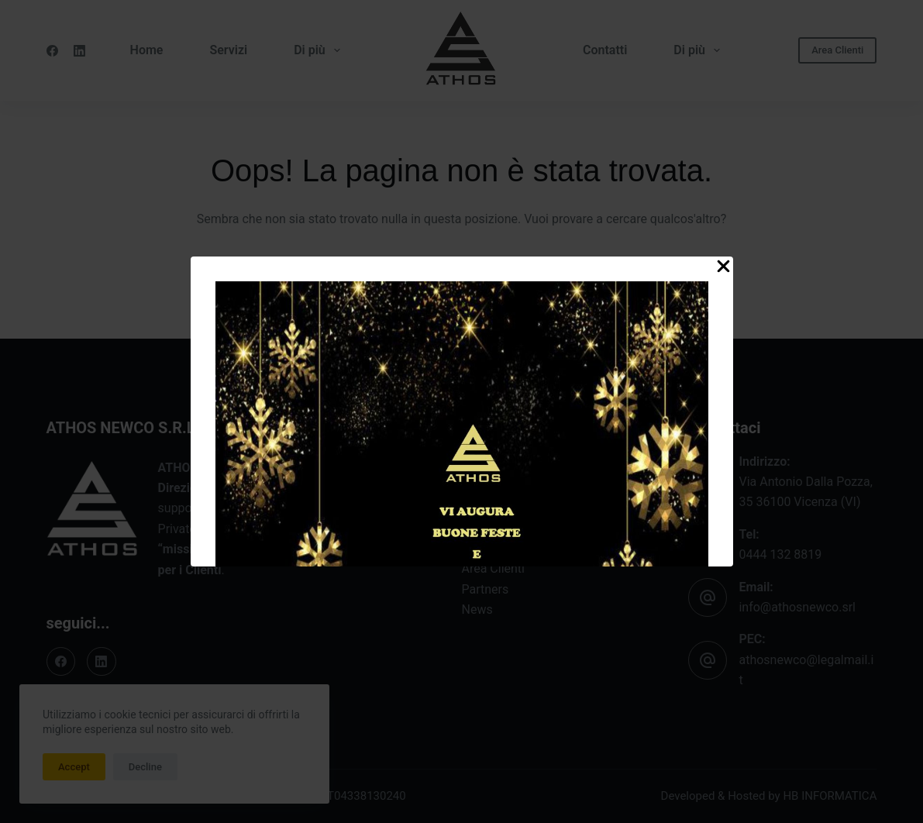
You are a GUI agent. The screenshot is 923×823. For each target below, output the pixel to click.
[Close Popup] (723, 269)
